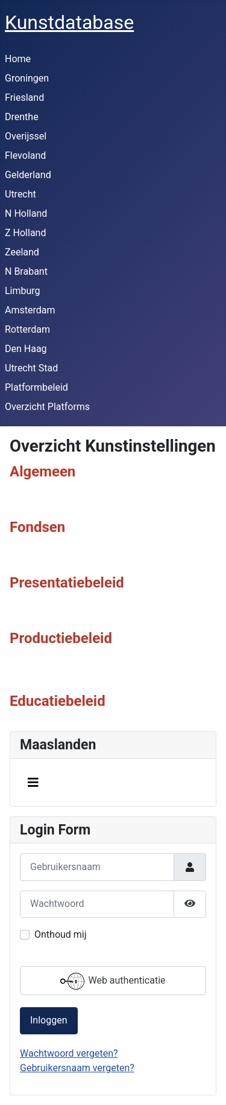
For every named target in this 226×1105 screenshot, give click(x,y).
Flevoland (25, 155)
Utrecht (20, 194)
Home (18, 59)
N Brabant (26, 271)
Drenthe (22, 117)
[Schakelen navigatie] (33, 783)
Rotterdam (27, 329)
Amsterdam (30, 310)
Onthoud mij (60, 934)
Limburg (22, 290)
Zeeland (22, 252)
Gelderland (28, 175)
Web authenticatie (112, 981)
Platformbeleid (36, 387)
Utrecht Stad (31, 368)
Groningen (27, 78)
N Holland (26, 213)
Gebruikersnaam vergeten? (77, 1068)
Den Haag (26, 348)
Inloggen (48, 1020)
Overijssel (25, 136)
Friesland (24, 97)
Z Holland (25, 233)
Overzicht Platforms (47, 406)
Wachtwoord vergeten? (69, 1053)
